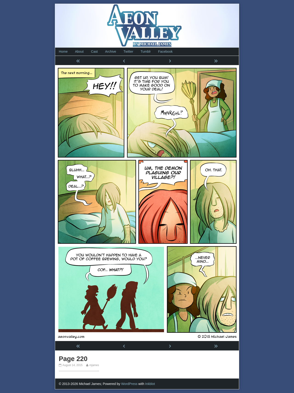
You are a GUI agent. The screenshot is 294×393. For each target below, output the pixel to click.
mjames (94, 365)
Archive (110, 51)
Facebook (165, 51)
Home (63, 51)
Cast (94, 51)
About (79, 51)
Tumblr (146, 51)
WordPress (129, 384)
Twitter (128, 51)
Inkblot (150, 384)
